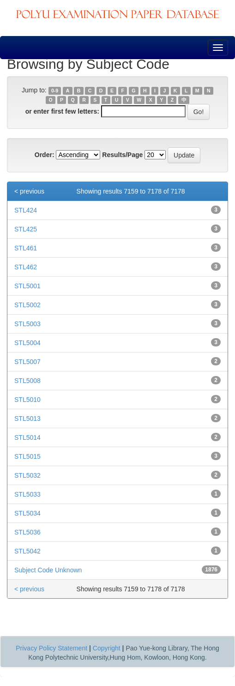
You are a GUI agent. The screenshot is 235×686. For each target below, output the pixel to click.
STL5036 (27, 532)
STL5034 (27, 513)
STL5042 (27, 551)
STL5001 (27, 286)
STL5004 (27, 342)
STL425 (25, 229)
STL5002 (27, 305)
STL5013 (27, 418)
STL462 (25, 267)
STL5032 (27, 475)
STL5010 (27, 399)
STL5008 (27, 380)
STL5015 (27, 456)
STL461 (25, 248)
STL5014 (27, 437)
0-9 (54, 90)
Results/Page (122, 154)
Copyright (107, 648)
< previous (29, 191)
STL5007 (27, 361)
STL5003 (27, 324)
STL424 (25, 210)
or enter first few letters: (62, 111)
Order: (44, 154)
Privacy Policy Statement (51, 648)
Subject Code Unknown (48, 570)
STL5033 (27, 494)
